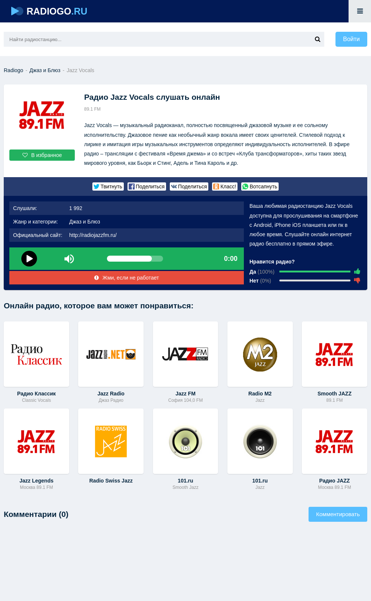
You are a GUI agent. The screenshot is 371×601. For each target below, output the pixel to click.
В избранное (42, 155)
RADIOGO (49, 11)
